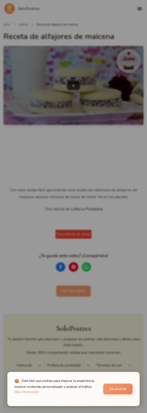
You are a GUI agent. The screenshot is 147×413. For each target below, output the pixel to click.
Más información (26, 392)
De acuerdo (118, 389)
